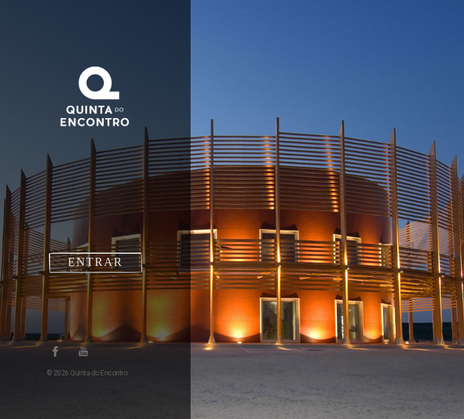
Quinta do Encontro (98, 373)
